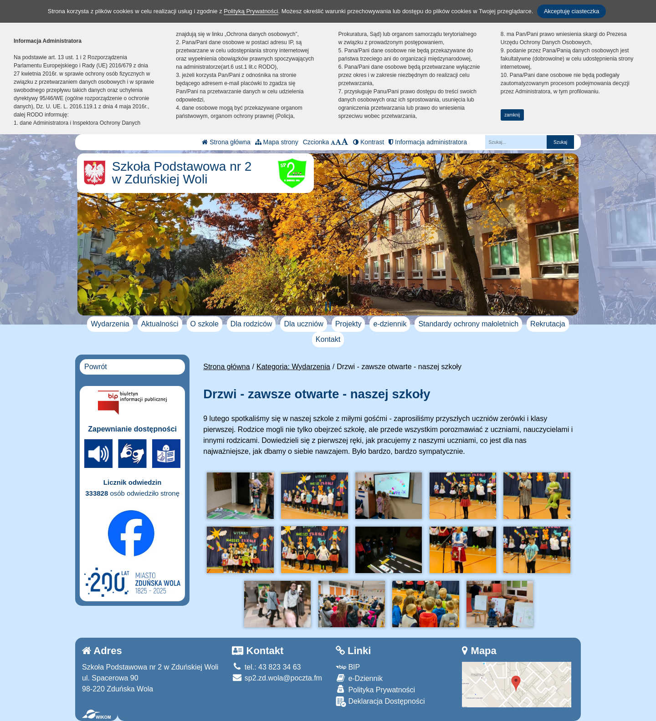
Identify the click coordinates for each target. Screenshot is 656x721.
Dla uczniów (303, 324)
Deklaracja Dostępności (380, 701)
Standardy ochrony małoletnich (468, 324)
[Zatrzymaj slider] (328, 306)
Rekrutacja (547, 324)
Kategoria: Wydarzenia (293, 367)
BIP (348, 667)
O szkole (204, 324)
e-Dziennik (359, 678)
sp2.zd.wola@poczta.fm (277, 678)
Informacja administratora (428, 142)
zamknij (512, 114)
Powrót (95, 367)
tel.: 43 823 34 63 (266, 667)
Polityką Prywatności (251, 11)
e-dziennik (389, 324)
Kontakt (328, 339)
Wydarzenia (110, 324)
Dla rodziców (251, 324)
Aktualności (160, 324)
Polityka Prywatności (375, 689)
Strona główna (226, 142)
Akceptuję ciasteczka (571, 11)
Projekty (348, 324)
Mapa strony (276, 142)
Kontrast (368, 142)
